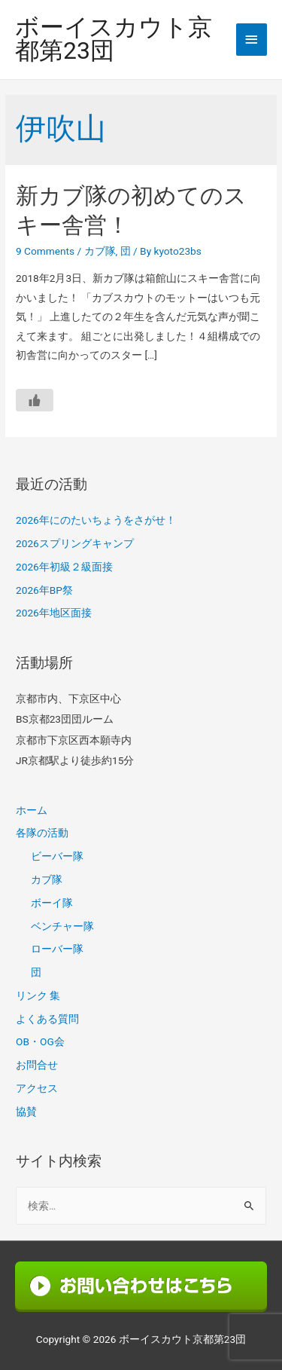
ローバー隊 (57, 949)
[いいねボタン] (34, 400)
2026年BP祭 (44, 590)
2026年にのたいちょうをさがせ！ (96, 520)
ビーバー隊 (57, 856)
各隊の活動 (42, 833)
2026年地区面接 (54, 613)
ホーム (31, 810)
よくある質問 (47, 1019)
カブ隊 (100, 251)
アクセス (37, 1088)
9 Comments (45, 251)
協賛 (26, 1111)
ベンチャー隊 (62, 926)
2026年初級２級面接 (64, 567)
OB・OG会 (40, 1041)
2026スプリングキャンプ (75, 543)
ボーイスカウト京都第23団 (113, 40)
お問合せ (37, 1065)
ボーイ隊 (52, 903)
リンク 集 (38, 995)
